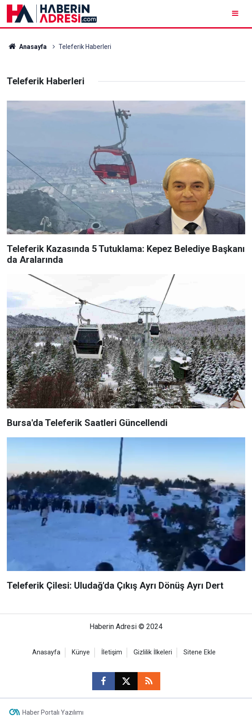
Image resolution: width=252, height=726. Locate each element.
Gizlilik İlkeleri (152, 652)
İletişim (111, 652)
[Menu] (236, 13)
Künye (81, 652)
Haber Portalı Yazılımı (53, 712)
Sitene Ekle (199, 652)
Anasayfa (27, 46)
